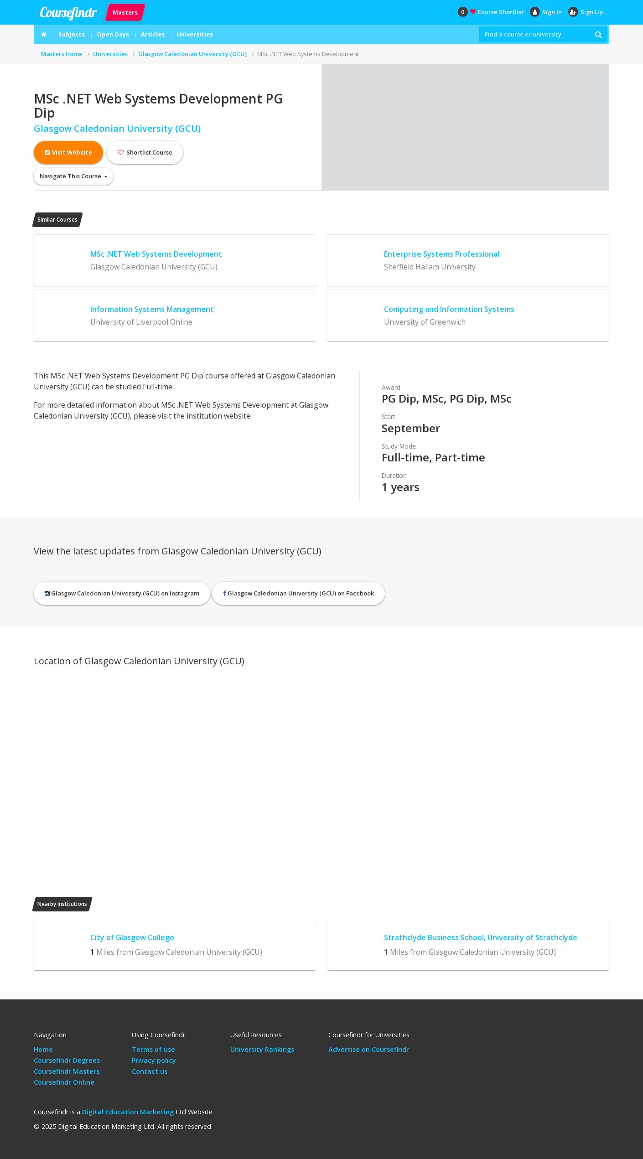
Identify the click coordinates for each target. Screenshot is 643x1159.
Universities (194, 34)
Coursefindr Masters (66, 1071)
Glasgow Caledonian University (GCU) (192, 54)
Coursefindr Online (64, 1082)
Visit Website (68, 152)
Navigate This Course (71, 176)
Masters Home (62, 54)
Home (43, 1049)
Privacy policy (154, 1060)
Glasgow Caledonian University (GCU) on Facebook (298, 593)
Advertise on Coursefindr (368, 1049)
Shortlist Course (145, 152)
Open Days (113, 34)
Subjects (71, 34)
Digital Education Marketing (128, 1111)
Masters (125, 12)
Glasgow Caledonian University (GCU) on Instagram (122, 593)
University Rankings (262, 1049)
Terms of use (153, 1049)
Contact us (149, 1071)
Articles (153, 34)
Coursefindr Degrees (67, 1060)
